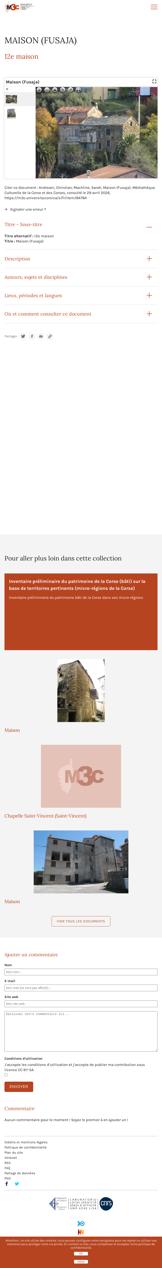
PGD (7, 1178)
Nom (8, 965)
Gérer (81, 1262)
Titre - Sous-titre (23, 224)
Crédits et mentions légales (26, 1142)
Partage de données (19, 1173)
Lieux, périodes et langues (33, 295)
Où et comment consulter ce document (47, 314)
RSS (7, 1163)
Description (17, 259)
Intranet (10, 1158)
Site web (11, 997)
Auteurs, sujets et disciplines (35, 277)
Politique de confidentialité (25, 1147)
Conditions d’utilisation (23, 1059)
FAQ (7, 1168)
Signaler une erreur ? (28, 209)
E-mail (9, 981)
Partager (10, 336)
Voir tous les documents (81, 921)
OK (81, 1253)
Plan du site (13, 1152)
